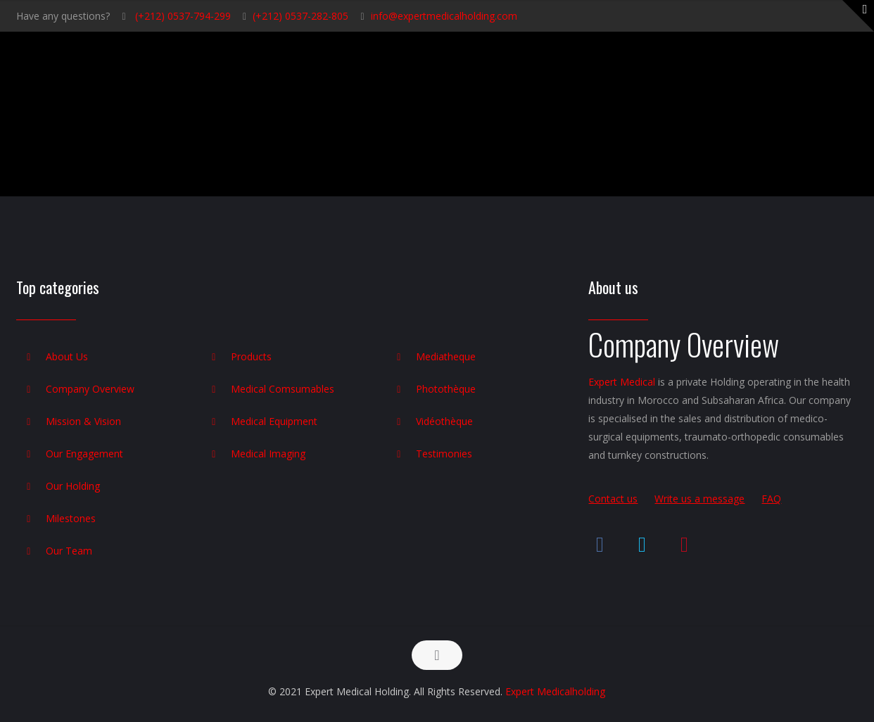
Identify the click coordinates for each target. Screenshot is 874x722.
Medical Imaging (268, 453)
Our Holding (73, 486)
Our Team (69, 550)
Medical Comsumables (282, 388)
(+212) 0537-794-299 (181, 16)
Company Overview (90, 388)
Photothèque (446, 388)
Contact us (613, 498)
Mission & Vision (83, 421)
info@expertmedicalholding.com (444, 16)
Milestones (71, 518)
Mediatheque (446, 356)
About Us (67, 356)
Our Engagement (84, 453)
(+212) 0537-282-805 (300, 16)
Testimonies (444, 453)
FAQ (771, 498)
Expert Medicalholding (555, 691)
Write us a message (699, 498)
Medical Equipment (274, 421)
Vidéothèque (444, 421)
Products (251, 356)
